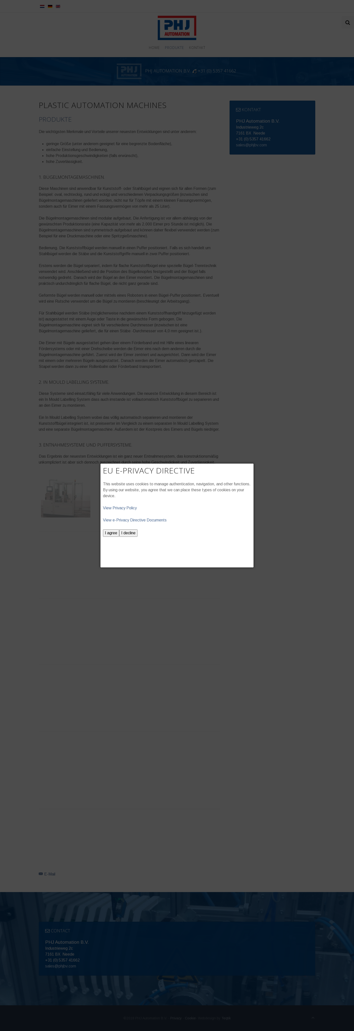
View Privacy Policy (120, 508)
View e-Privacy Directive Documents (135, 520)
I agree (111, 533)
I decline (128, 533)
